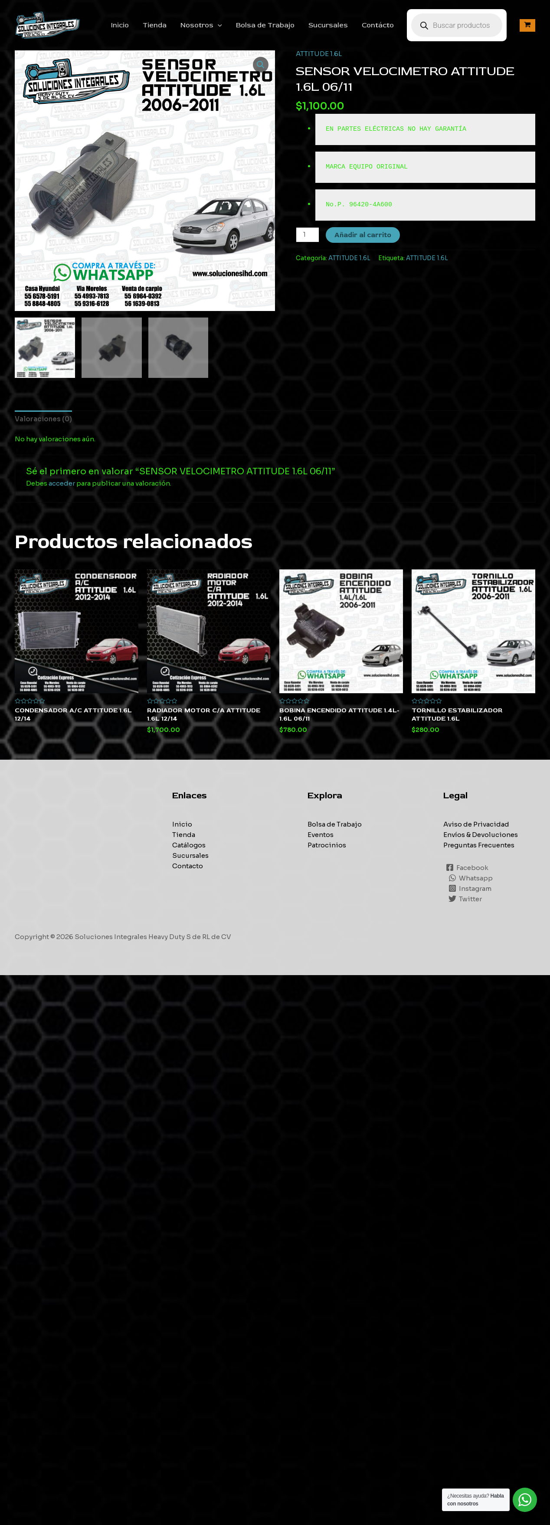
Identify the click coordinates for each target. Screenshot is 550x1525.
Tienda (155, 25)
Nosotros (201, 25)
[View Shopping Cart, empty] (527, 25)
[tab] (43, 418)
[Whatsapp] (470, 878)
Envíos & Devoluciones (480, 834)
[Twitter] (465, 899)
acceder (62, 483)
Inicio (120, 25)
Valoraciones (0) (43, 419)
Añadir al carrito (362, 235)
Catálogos (189, 845)
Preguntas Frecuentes (478, 845)
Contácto (378, 25)
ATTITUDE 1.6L (319, 54)
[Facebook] (467, 867)
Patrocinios (327, 845)
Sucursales (328, 25)
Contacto (187, 866)
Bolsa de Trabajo (265, 25)
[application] (217, 25)
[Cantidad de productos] (307, 234)
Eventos (321, 834)
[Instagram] (470, 888)
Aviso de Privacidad (476, 824)
